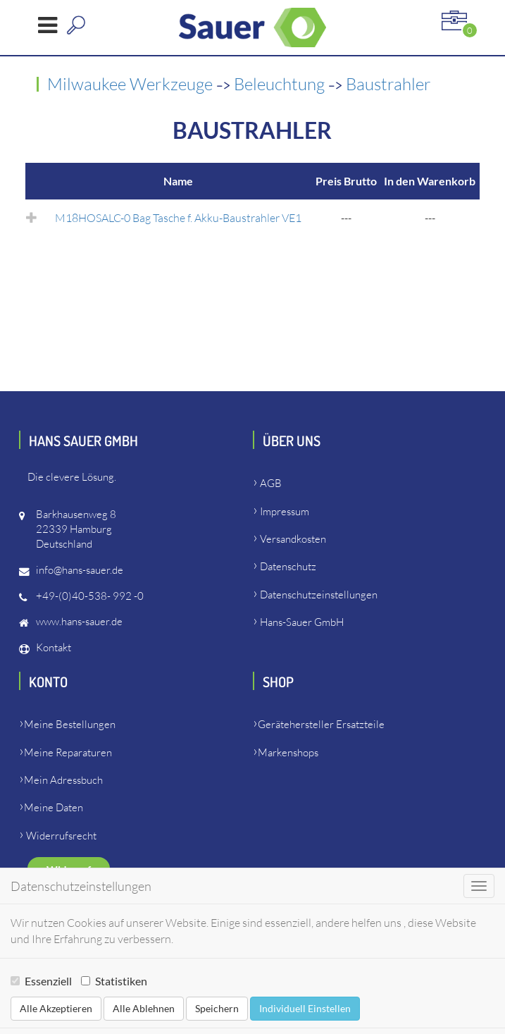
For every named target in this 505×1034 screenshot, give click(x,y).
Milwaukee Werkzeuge (131, 83)
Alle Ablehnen (144, 1008)
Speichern (217, 1008)
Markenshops (288, 752)
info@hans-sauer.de (79, 570)
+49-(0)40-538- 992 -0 (90, 596)
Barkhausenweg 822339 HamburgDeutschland (76, 528)
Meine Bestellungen (70, 724)
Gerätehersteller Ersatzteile (321, 724)
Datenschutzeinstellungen (319, 594)
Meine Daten (53, 807)
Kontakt (53, 647)
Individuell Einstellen (305, 1008)
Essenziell (41, 980)
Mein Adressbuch (63, 780)
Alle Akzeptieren (56, 1008)
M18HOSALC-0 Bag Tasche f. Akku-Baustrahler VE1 (178, 218)
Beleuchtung (281, 83)
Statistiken (114, 980)
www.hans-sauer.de (79, 621)
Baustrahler (388, 83)
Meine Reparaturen (68, 752)
